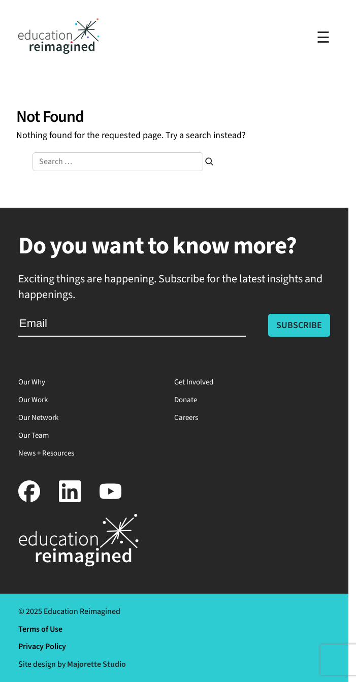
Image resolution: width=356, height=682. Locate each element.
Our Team (33, 435)
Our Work (33, 400)
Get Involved (193, 382)
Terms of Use (40, 629)
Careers (186, 417)
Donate (185, 400)
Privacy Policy (42, 646)
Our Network (38, 417)
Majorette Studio (96, 664)
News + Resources (46, 453)
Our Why (31, 382)
